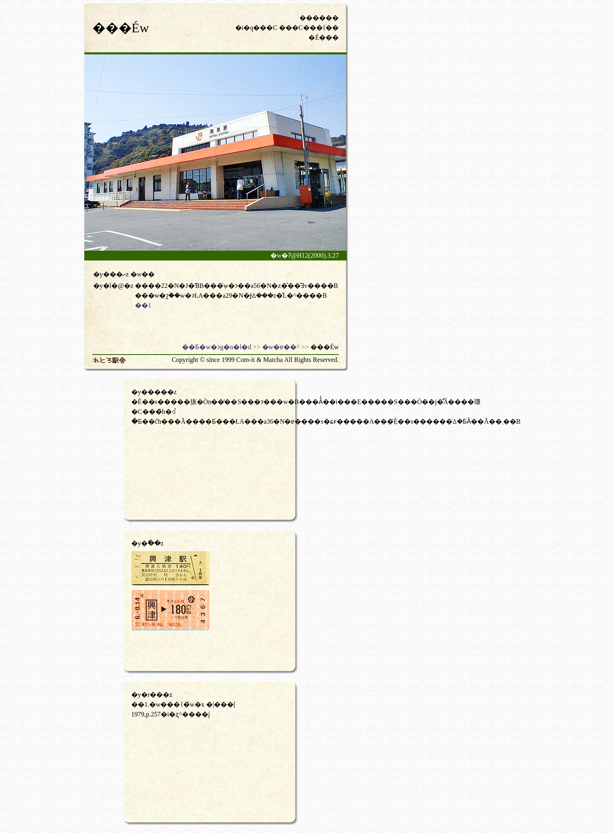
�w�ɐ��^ (281, 347)
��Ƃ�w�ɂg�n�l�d (216, 347)
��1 (143, 305)
